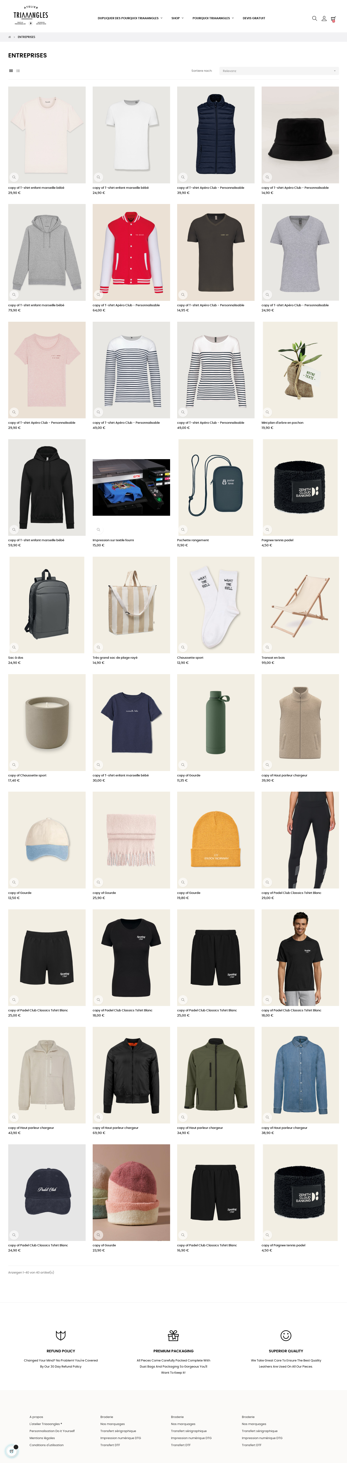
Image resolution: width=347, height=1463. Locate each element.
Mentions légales (42, 1434)
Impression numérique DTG (120, 1434)
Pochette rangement (193, 535)
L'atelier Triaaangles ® (46, 1419)
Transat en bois (273, 652)
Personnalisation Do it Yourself (52, 1427)
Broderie (106, 1412)
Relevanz (281, 65)
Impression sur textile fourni (113, 535)
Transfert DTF (110, 1441)
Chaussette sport (190, 652)
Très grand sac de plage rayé (115, 652)
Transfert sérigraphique (118, 1427)
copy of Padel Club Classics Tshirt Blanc (291, 887)
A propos (36, 1412)
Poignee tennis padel (277, 535)
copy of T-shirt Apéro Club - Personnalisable (210, 182)
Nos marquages (112, 1419)
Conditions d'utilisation (47, 1441)
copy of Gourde (188, 770)
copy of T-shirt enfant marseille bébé (36, 182)
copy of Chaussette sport (27, 770)
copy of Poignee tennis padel (283, 1240)
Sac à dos (15, 652)
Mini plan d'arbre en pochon (282, 417)
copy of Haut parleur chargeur (284, 770)
